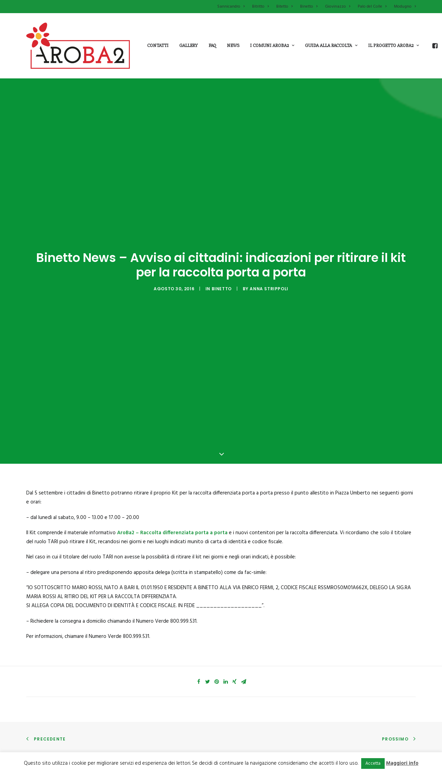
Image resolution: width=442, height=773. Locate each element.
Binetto (308, 6)
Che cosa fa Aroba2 (149, 747)
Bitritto (260, 6)
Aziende (337, 734)
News (233, 45)
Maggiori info (402, 763)
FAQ (332, 747)
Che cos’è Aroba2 (146, 734)
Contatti (158, 45)
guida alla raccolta (331, 45)
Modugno (405, 6)
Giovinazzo (337, 6)
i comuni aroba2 (272, 45)
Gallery (188, 45)
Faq (212, 45)
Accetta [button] (373, 763)
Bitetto (284, 6)
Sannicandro (230, 6)
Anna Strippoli (269, 269)
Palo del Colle (372, 6)
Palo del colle (242, 747)
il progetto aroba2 (393, 45)
